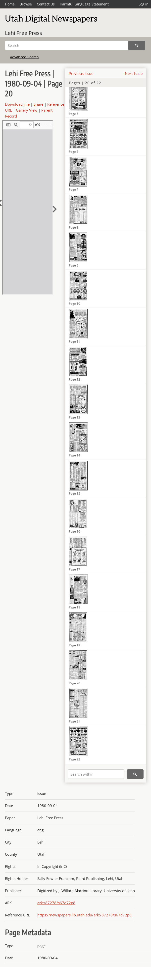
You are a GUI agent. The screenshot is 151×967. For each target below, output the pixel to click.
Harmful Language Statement (84, 4)
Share (38, 104)
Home (10, 4)
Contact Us (46, 4)
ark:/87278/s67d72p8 (56, 902)
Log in (144, 4)
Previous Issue (81, 73)
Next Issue (134, 73)
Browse (26, 4)
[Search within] (96, 774)
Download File (17, 104)
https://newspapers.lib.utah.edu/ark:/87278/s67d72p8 (84, 914)
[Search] (66, 45)
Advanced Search (24, 57)
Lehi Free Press (23, 33)
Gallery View (26, 110)
